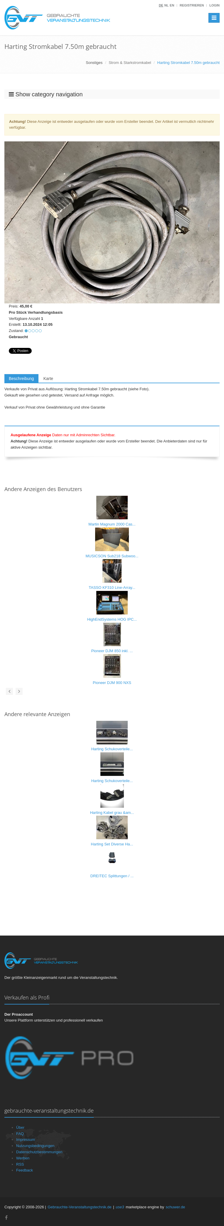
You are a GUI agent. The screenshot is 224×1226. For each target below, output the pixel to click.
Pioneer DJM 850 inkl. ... (112, 651)
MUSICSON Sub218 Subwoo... (112, 556)
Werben (22, 1158)
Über (20, 1127)
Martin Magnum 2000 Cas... (111, 524)
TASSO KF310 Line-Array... (112, 587)
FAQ (20, 1133)
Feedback (24, 1170)
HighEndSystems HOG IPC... (112, 619)
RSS (20, 1164)
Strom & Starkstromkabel (130, 62)
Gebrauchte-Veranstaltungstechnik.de (80, 1207)
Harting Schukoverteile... (112, 749)
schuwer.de (175, 1207)
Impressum (25, 1139)
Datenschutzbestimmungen (39, 1152)
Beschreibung (21, 378)
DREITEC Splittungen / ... (112, 876)
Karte (48, 378)
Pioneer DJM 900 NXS (112, 682)
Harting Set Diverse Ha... (112, 844)
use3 (120, 1207)
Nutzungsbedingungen (35, 1146)
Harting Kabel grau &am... (112, 812)
